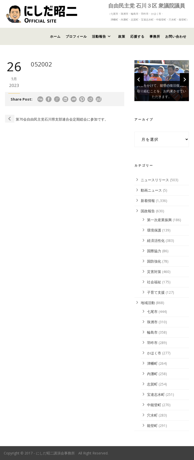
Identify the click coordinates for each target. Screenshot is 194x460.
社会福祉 (154, 282)
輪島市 (152, 332)
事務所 (155, 36)
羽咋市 (152, 342)
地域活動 (148, 302)
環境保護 (154, 230)
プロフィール (76, 36)
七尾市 (152, 311)
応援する (137, 36)
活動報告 (99, 36)
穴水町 (152, 415)
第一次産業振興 (159, 219)
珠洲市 (152, 321)
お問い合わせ (175, 36)
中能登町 (154, 404)
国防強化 (154, 261)
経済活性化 (156, 240)
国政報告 (148, 211)
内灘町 (152, 373)
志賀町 (152, 384)
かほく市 (154, 353)
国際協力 (154, 250)
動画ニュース (151, 190)
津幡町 (152, 363)
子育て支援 (156, 292)
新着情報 (148, 200)
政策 (121, 36)
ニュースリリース (155, 179)
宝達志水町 (156, 394)
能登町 (152, 425)
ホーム (55, 36)
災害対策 (154, 271)
